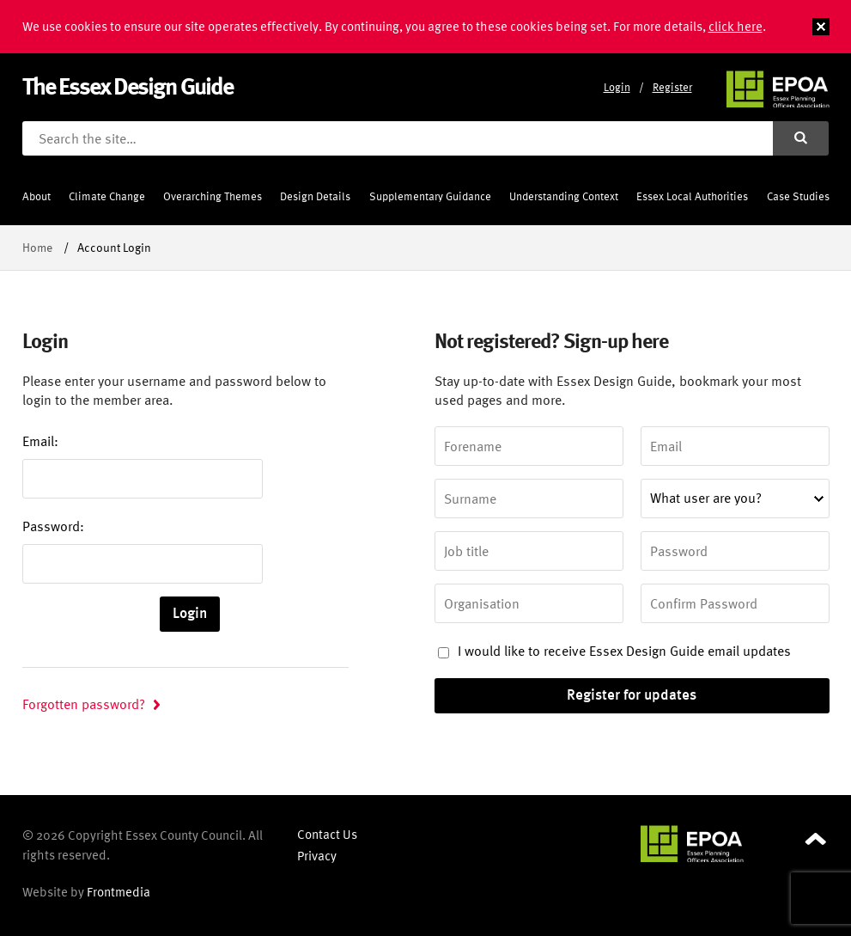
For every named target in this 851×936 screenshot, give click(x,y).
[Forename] (529, 446)
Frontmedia (118, 891)
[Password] (735, 551)
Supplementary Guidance (430, 196)
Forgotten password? (83, 704)
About (36, 196)
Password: (53, 526)
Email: (40, 441)
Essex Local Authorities (692, 196)
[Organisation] (529, 603)
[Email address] (735, 446)
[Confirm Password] (735, 603)
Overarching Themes (212, 196)
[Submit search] (801, 138)
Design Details (315, 196)
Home (37, 247)
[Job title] (529, 551)
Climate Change (107, 196)
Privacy (317, 855)
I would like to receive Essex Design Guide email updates (614, 650)
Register (672, 87)
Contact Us (327, 834)
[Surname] (529, 498)
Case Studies (798, 196)
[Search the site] (397, 138)
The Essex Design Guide (127, 85)
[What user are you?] (735, 498)
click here (735, 26)
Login (617, 87)
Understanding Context (563, 196)
